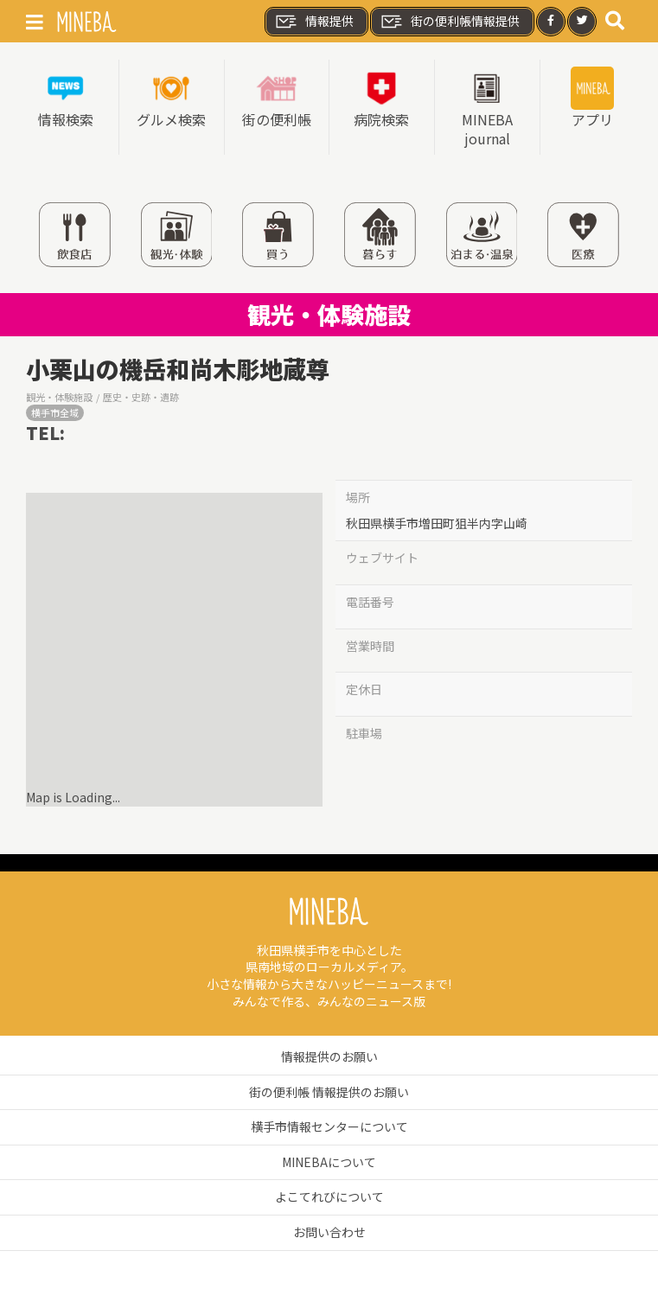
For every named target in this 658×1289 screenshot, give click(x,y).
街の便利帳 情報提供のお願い (329, 1092)
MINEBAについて (329, 1162)
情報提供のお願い (329, 1056)
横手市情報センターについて (329, 1126)
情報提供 (314, 22)
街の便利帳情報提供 (450, 22)
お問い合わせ (329, 1232)
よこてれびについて (329, 1196)
